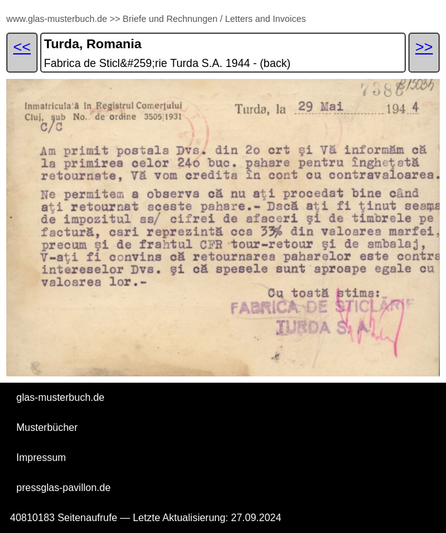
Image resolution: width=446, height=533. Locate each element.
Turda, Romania (93, 43)
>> (115, 19)
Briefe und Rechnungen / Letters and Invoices (214, 19)
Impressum (41, 457)
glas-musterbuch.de (60, 397)
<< (22, 46)
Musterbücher (47, 427)
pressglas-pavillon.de (63, 487)
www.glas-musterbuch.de (56, 19)
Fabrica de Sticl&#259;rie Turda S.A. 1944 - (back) (167, 63)
